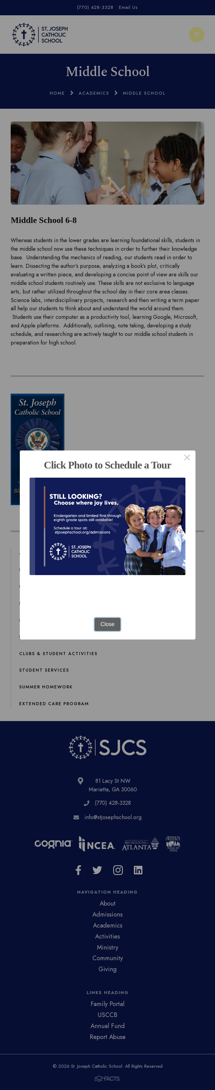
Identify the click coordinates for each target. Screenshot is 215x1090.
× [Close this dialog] (187, 458)
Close (107, 624)
